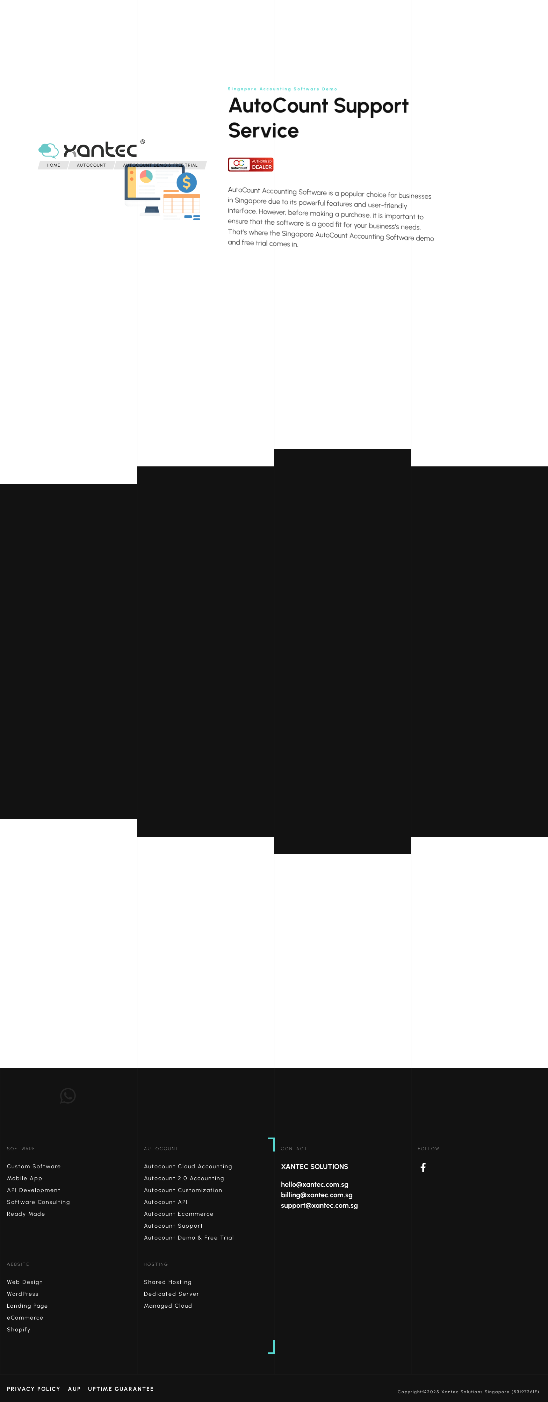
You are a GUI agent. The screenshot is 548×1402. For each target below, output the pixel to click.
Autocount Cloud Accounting (188, 1166)
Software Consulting (38, 1202)
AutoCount (161, 1148)
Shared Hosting (168, 1282)
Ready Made (26, 1214)
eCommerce (25, 1317)
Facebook (483, 1167)
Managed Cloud (168, 1305)
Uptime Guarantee (121, 1389)
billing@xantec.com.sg (317, 1195)
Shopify (19, 1329)
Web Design (25, 1282)
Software (21, 1148)
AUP (74, 1389)
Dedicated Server (172, 1294)
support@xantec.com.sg (319, 1205)
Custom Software (34, 1166)
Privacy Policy (34, 1389)
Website (18, 1264)
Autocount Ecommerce (179, 1214)
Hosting (156, 1264)
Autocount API (166, 1202)
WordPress (23, 1294)
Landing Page (27, 1305)
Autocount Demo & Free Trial (189, 1237)
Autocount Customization (183, 1190)
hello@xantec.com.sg (314, 1184)
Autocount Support (173, 1225)
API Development (34, 1190)
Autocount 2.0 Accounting (184, 1178)
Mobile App (25, 1178)
